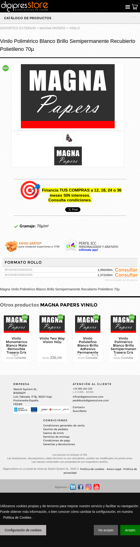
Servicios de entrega (56, 436)
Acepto (130, 530)
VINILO (74, 28)
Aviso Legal (114, 469)
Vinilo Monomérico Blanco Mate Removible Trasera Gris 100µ (16, 347)
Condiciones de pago (56, 440)
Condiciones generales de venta (63, 425)
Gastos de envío (53, 433)
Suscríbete (80, 411)
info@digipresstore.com (88, 396)
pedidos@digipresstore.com (91, 400)
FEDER (17, 404)
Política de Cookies (17, 517)
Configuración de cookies (23, 530)
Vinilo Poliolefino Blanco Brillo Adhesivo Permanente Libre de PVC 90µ (87, 348)
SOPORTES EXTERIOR (18, 28)
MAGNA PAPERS (52, 28)
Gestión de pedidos (55, 429)
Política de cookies (92, 469)
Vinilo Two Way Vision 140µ (52, 340)
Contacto (79, 407)
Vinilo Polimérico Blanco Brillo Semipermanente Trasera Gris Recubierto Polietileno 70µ (125, 348)
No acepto (106, 530)
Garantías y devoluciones (59, 444)
